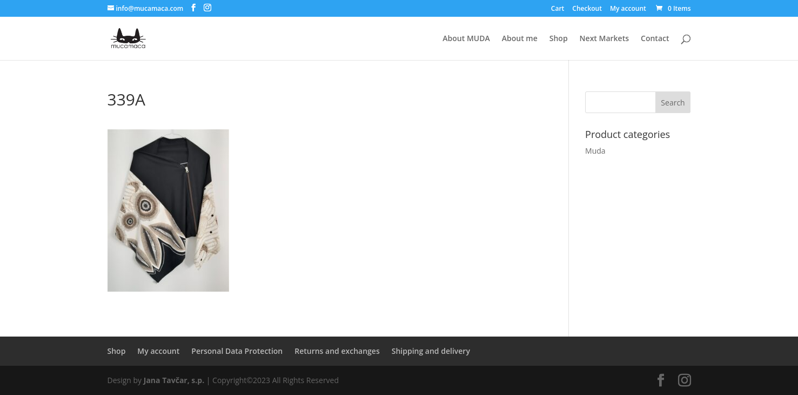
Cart (558, 9)
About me (520, 39)
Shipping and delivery (431, 351)
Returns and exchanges (336, 351)
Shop (558, 39)
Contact (655, 39)
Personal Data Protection (237, 351)
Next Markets (604, 39)
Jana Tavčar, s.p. (174, 380)
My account (628, 9)
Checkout (587, 9)
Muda (595, 151)
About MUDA (465, 39)
